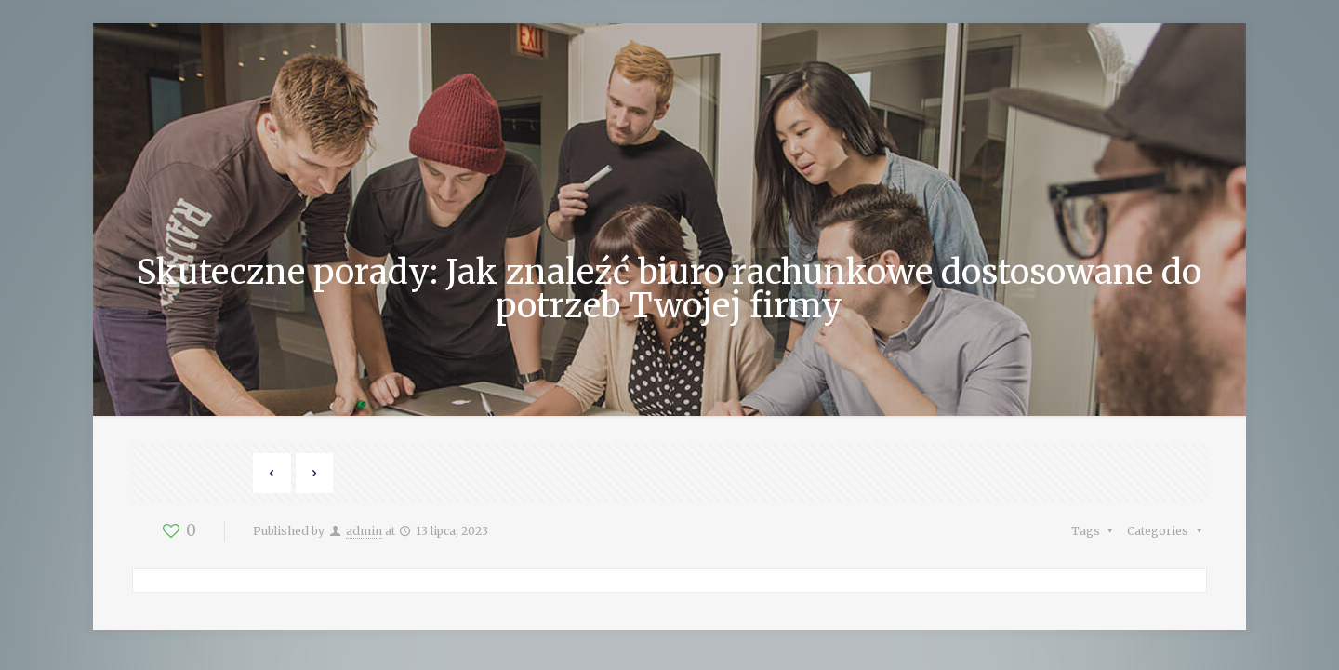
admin (364, 531)
